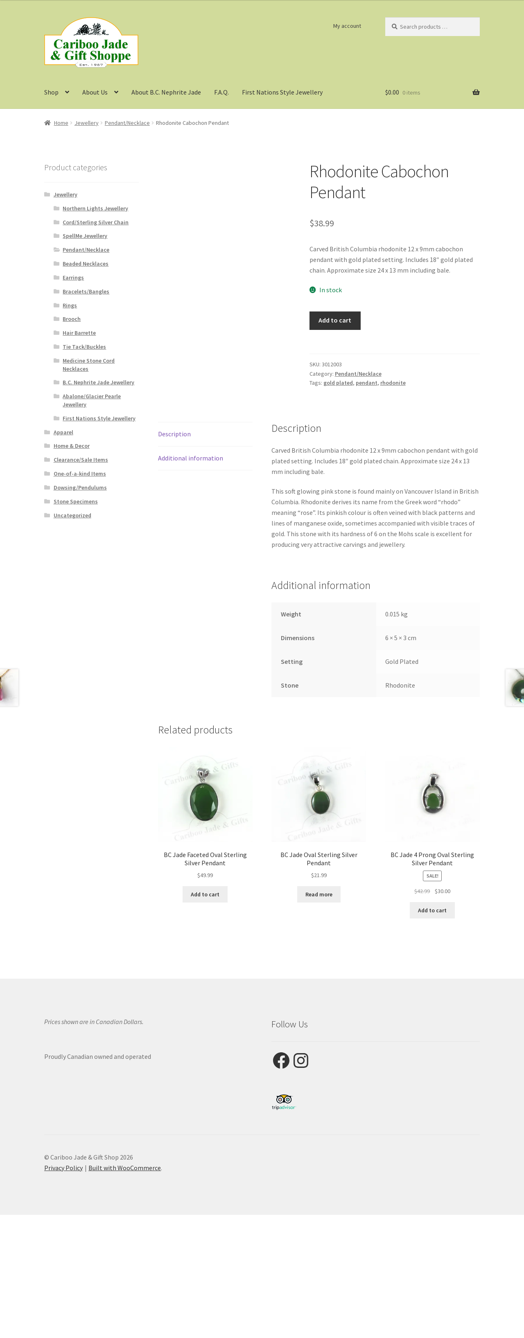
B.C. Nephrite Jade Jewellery (98, 382)
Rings (70, 305)
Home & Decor (72, 445)
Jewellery (87, 122)
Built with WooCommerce (124, 1168)
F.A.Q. (221, 92)
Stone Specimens (76, 501)
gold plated (338, 382)
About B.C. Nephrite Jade (166, 92)
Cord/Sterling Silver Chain (96, 222)
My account (347, 25)
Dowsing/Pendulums (80, 487)
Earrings (73, 277)
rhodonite (393, 382)
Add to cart (334, 320)
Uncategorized (72, 515)
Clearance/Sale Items (81, 459)
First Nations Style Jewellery (282, 92)
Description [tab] (174, 434)
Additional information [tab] (190, 458)
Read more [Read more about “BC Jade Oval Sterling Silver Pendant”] (318, 894)
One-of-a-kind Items (80, 473)
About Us (95, 92)
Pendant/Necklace (127, 122)
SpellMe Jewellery (85, 235)
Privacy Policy (63, 1168)
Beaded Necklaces (85, 263)
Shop (51, 92)
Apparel (63, 432)
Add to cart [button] (205, 894)
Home (61, 122)
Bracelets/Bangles (86, 291)
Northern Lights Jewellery (95, 208)
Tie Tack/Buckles (84, 346)
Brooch (72, 319)
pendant (366, 382)
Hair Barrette (79, 332)
